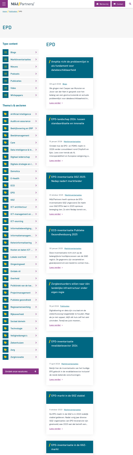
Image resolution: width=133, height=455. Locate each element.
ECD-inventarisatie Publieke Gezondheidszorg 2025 (110, 123)
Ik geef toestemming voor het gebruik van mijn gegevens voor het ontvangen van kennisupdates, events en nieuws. (117, 428)
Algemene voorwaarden (48, 412)
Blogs (65, 84)
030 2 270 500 (79, 427)
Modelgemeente (45, 416)
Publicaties (64, 195)
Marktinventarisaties (116, 84)
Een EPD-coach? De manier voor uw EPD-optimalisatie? (107, 283)
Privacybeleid (44, 407)
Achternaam (107, 413)
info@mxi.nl (77, 431)
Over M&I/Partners (46, 399)
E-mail (105, 419)
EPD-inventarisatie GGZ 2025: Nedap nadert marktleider (65, 123)
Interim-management (47, 403)
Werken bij (43, 420)
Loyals (127, 451)
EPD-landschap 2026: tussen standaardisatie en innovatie (110, 65)
